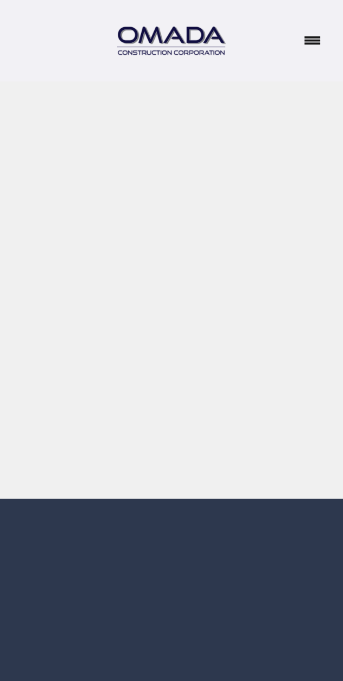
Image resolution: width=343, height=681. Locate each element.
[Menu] (312, 40)
